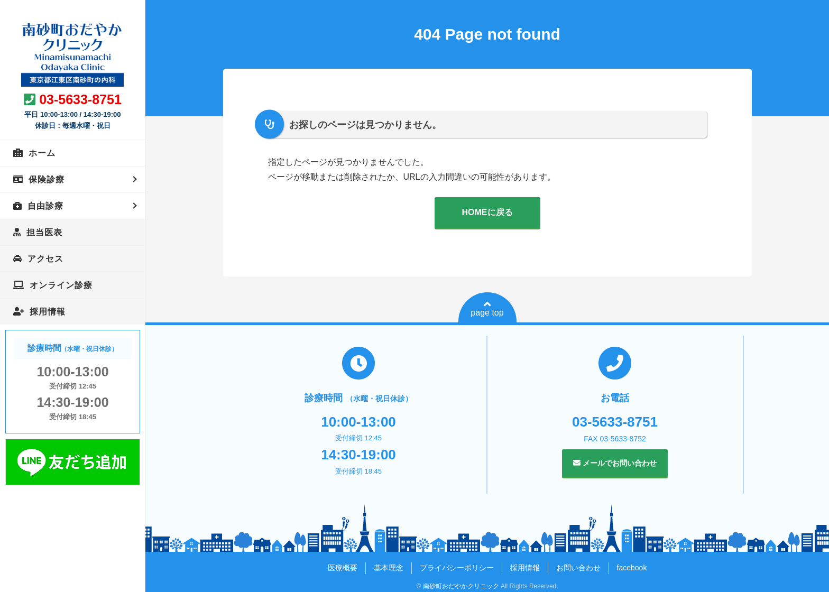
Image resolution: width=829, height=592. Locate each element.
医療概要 (342, 567)
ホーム (42, 153)
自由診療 (45, 205)
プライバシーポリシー (457, 567)
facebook (632, 567)
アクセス (45, 258)
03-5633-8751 (80, 99)
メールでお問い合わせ (615, 463)
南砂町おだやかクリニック (461, 586)
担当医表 (44, 232)
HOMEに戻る (487, 212)
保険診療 (47, 179)
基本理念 (388, 567)
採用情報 (48, 311)
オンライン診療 (61, 285)
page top (487, 309)
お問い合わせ (578, 567)
